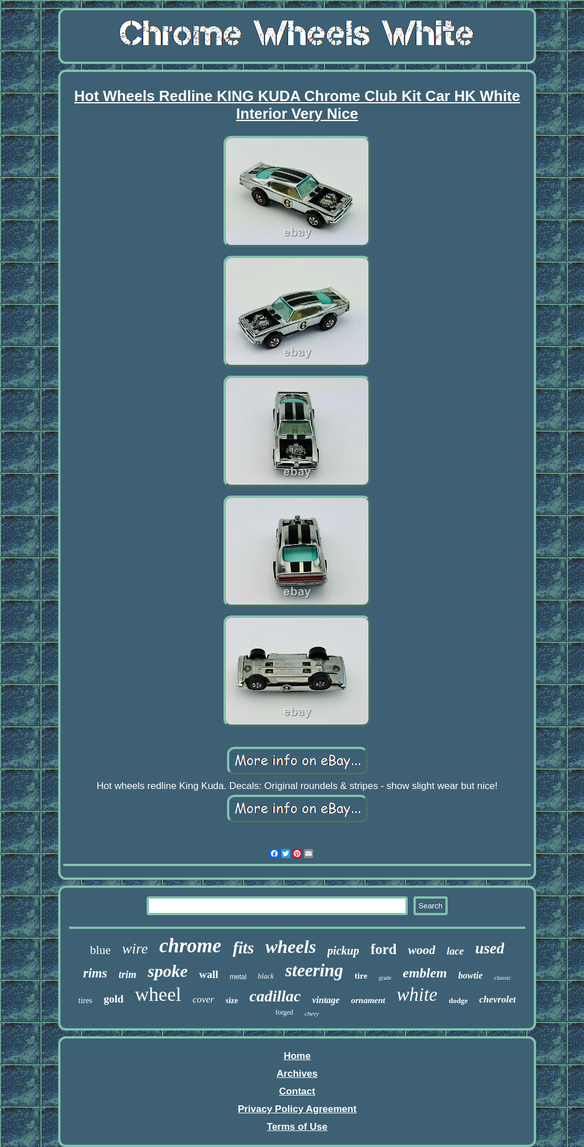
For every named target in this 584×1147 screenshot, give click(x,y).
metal (238, 977)
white (416, 994)
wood (421, 950)
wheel (158, 994)
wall (208, 974)
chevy (312, 1013)
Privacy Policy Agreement (297, 1109)
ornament (368, 1000)
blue (100, 950)
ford (384, 949)
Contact (297, 1091)
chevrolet (497, 999)
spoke (168, 970)
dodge (458, 1000)
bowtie (471, 975)
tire (361, 975)
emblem (425, 972)
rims (95, 973)
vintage (325, 1000)
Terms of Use (297, 1126)
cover (203, 999)
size (232, 1000)
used (489, 948)
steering (314, 970)
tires (85, 1000)
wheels (290, 946)
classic (502, 977)
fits (243, 948)
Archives (297, 1073)
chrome (190, 946)
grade (385, 978)
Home (296, 1056)
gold (114, 999)
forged (284, 1012)
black (266, 976)
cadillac (275, 996)
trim (127, 974)
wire (135, 948)
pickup (343, 950)
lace (455, 951)
